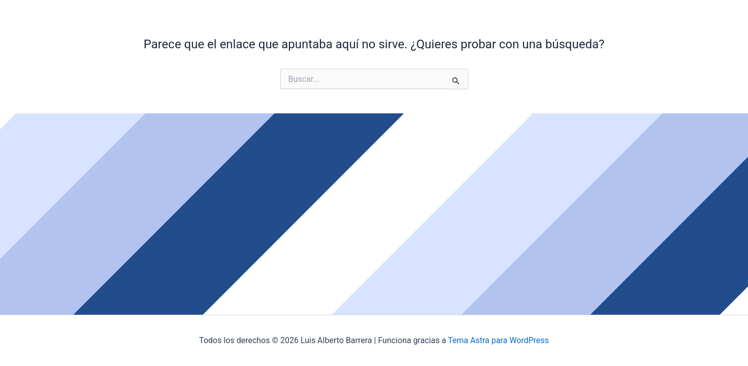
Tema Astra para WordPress (498, 340)
